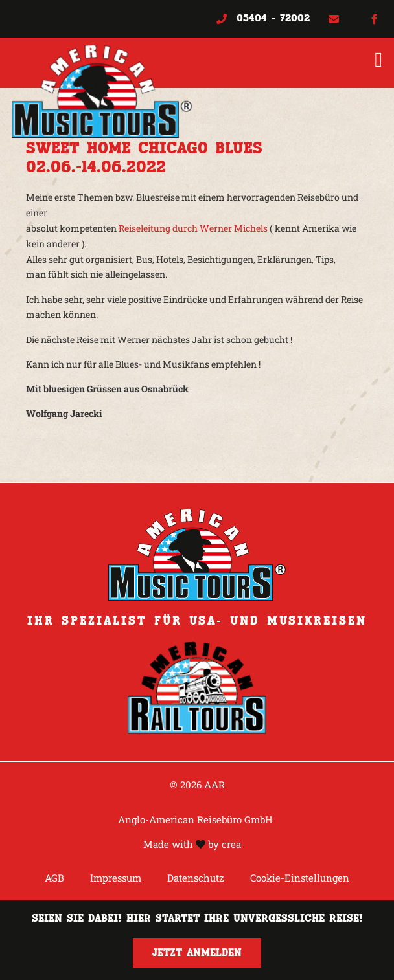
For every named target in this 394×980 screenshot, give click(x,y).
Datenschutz (195, 877)
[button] (378, 59)
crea (231, 844)
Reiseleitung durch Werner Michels (193, 228)
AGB (54, 877)
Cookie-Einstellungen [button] (299, 877)
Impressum (115, 877)
